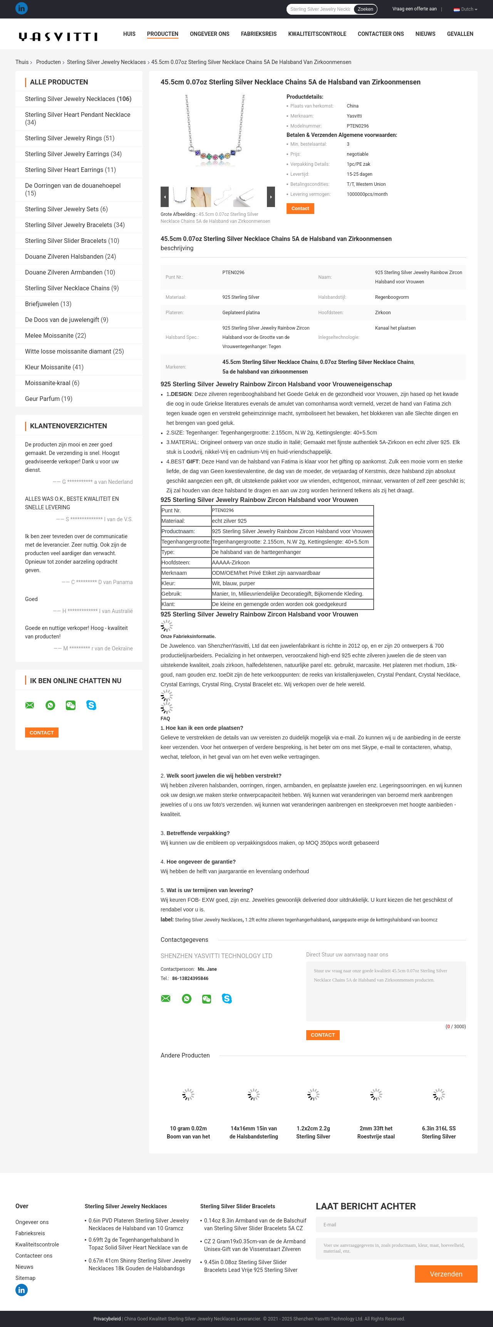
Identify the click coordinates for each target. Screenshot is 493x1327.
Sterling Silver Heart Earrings (64, 169)
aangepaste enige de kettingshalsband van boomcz (385, 920)
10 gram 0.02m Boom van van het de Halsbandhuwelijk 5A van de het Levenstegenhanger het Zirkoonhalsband (188, 1132)
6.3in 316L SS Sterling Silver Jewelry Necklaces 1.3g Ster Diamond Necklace (438, 1132)
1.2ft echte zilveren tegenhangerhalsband (287, 920)
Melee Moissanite (49, 335)
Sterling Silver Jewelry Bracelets (68, 225)
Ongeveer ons (209, 34)
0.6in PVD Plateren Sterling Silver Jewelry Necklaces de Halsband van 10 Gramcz (139, 1224)
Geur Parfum (42, 398)
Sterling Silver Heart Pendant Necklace (78, 114)
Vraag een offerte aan (414, 9)
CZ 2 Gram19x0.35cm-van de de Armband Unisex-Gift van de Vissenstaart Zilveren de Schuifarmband (255, 1246)
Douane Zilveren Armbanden (63, 272)
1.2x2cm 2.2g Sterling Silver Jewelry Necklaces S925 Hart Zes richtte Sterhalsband (313, 1132)
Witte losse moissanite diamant (68, 351)
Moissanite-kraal (47, 383)
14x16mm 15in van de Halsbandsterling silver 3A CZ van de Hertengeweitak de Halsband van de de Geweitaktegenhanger (253, 1132)
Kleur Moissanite (48, 367)
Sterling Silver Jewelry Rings (63, 138)
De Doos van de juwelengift (62, 319)
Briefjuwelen (42, 304)
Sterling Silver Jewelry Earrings (67, 154)
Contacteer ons (381, 34)
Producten (162, 34)
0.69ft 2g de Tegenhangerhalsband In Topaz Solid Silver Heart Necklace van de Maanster (138, 1245)
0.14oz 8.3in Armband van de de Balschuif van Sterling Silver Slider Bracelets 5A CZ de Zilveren (255, 1226)
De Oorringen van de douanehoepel (73, 185)
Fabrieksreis (259, 34)
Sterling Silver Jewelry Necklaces (106, 62)
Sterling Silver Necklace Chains (67, 288)
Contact (300, 208)
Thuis (22, 62)
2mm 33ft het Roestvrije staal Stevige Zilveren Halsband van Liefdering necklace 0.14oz (376, 1132)
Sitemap (25, 1278)
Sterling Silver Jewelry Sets (62, 209)
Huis (129, 34)
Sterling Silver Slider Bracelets (66, 240)
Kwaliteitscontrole (317, 34)
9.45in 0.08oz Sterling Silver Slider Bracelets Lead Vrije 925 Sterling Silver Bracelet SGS (251, 1267)
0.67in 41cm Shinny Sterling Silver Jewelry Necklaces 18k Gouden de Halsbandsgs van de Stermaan (140, 1266)
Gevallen (460, 34)
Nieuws (426, 34)
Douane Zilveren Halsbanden (64, 256)
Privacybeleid (107, 1319)
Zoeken (365, 9)
